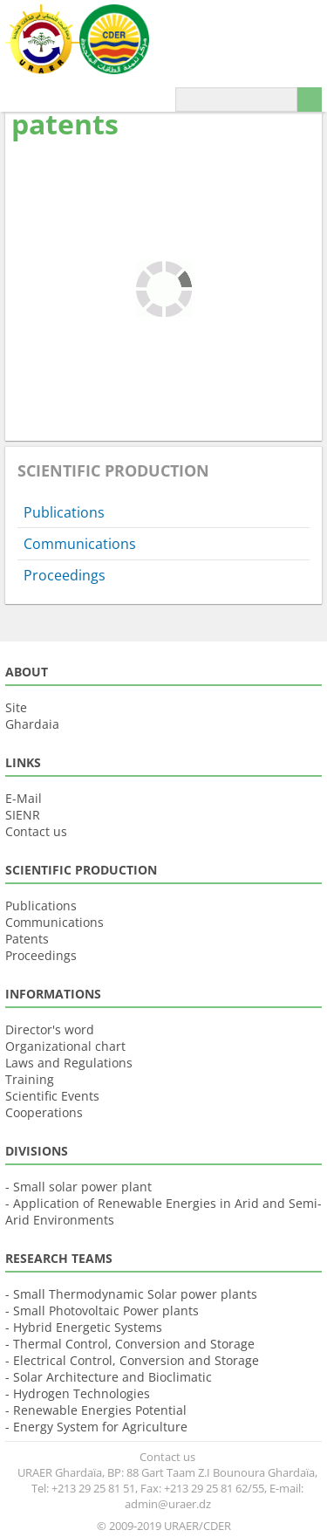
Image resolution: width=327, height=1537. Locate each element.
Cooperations (44, 1112)
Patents (27, 938)
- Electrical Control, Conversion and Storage (132, 1360)
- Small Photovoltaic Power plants (102, 1310)
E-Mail (23, 798)
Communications (80, 543)
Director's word (49, 1029)
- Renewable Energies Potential (96, 1410)
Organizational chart (65, 1046)
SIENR (22, 814)
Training (29, 1079)
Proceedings (65, 575)
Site (16, 707)
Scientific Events (52, 1096)
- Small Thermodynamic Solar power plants (131, 1294)
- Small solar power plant (78, 1186)
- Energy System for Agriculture (96, 1426)
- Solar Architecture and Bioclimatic (108, 1377)
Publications (64, 512)
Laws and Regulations (69, 1062)
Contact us (36, 831)
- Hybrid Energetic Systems (83, 1327)
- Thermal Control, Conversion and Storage (130, 1343)
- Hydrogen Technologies (77, 1393)
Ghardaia (32, 724)
